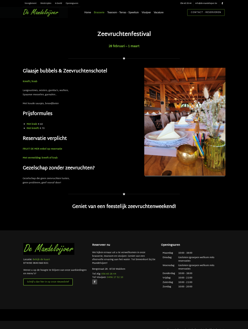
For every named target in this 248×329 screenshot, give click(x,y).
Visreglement (31, 3)
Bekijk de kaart (41, 268)
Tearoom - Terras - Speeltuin (128, 12)
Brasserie (104, 12)
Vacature (164, 12)
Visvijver (151, 12)
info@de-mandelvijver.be (206, 3)
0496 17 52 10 (115, 285)
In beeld (58, 3)
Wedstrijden (45, 3)
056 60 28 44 (185, 3)
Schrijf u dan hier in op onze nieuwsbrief (48, 290)
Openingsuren (72, 3)
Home (92, 12)
